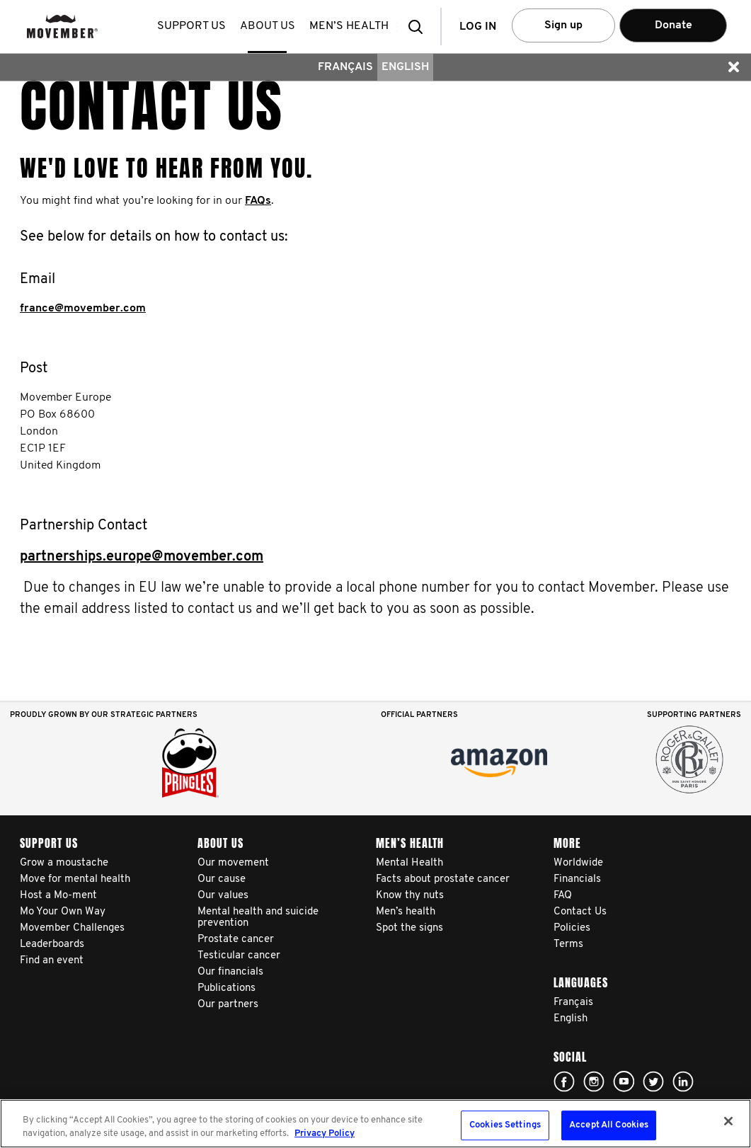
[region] (375, 1123)
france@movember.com (83, 308)
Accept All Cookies (608, 1125)
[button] (420, 26)
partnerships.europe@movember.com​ (141, 557)
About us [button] (270, 26)
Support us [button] (194, 26)
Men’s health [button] (351, 26)
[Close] (728, 1121)
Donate (673, 25)
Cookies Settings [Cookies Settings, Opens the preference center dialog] (505, 1125)
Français (345, 67)
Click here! (564, 1081)
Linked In (683, 1081)
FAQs (258, 201)
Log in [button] (477, 27)
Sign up (563, 25)
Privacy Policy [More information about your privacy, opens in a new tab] (324, 1133)
